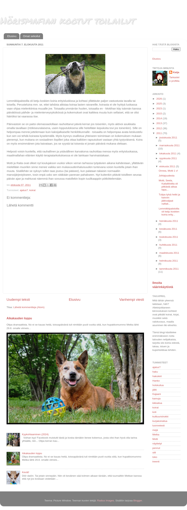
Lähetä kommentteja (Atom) (29, 307)
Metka (155, 434)
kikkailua (157, 403)
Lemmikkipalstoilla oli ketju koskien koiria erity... (169, 211)
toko (154, 457)
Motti (155, 439)
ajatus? (24, 190)
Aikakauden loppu (19, 318)
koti (154, 412)
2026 (159, 98)
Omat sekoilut (31, 36)
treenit (156, 461)
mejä (155, 430)
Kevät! (25, 472)
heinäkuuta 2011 (168, 221)
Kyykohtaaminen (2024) (35, 434)
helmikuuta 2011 (168, 260)
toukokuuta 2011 (168, 237)
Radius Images (105, 500)
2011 (159, 133)
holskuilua (158, 385)
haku (155, 371)
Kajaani (156, 394)
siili (154, 452)
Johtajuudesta (166, 175)
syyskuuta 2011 (168, 158)
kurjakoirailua (159, 421)
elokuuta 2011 (167, 166)
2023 (159, 108)
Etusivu (11, 36)
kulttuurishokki (160, 416)
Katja (176, 72)
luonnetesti (158, 425)
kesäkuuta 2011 (168, 228)
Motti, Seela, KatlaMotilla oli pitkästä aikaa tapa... (168, 185)
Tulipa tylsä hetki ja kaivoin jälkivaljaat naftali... (169, 199)
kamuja (156, 398)
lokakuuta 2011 (168, 153)
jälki (154, 389)
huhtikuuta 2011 (168, 244)
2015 (159, 113)
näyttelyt (157, 443)
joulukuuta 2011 (168, 137)
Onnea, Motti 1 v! (168, 170)
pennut (156, 448)
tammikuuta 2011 (169, 268)
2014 (159, 118)
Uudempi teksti (18, 300)
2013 (159, 123)
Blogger (137, 500)
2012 (159, 128)
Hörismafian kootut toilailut (67, 20)
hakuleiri (157, 376)
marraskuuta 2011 (169, 145)
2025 (159, 103)
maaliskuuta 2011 (169, 252)
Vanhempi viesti (131, 300)
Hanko (156, 380)
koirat (32, 190)
